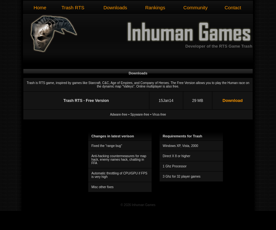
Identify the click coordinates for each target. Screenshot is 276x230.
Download (233, 100)
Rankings (155, 7)
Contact (233, 7)
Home (40, 7)
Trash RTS (72, 7)
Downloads (115, 7)
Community (195, 7)
